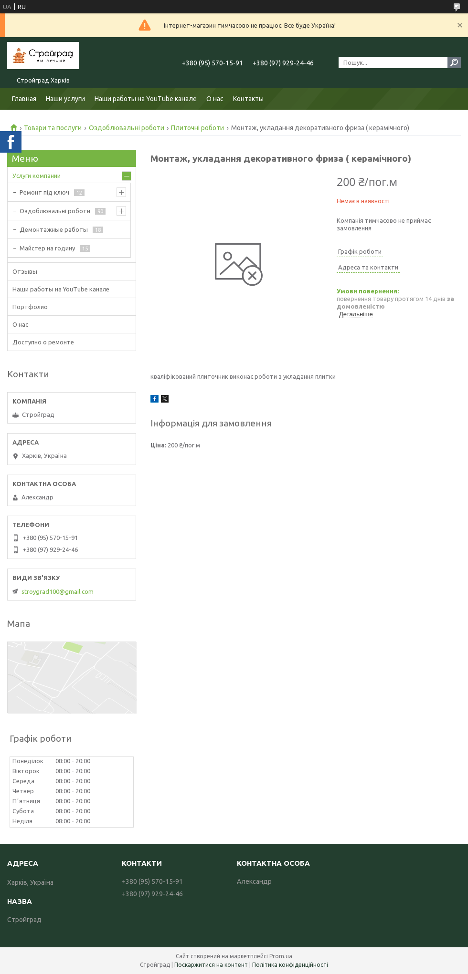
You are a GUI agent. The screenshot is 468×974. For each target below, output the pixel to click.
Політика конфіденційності (290, 965)
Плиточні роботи (197, 128)
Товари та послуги (53, 128)
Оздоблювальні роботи (126, 128)
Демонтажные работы (54, 229)
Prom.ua (280, 956)
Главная (24, 99)
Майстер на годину (47, 248)
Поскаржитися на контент (211, 965)
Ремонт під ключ (44, 192)
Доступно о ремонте (43, 342)
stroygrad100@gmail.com (57, 591)
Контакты (248, 99)
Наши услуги (65, 99)
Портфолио (30, 306)
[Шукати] (454, 62)
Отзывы (24, 271)
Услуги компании (36, 175)
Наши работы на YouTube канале (146, 99)
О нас (214, 99)
